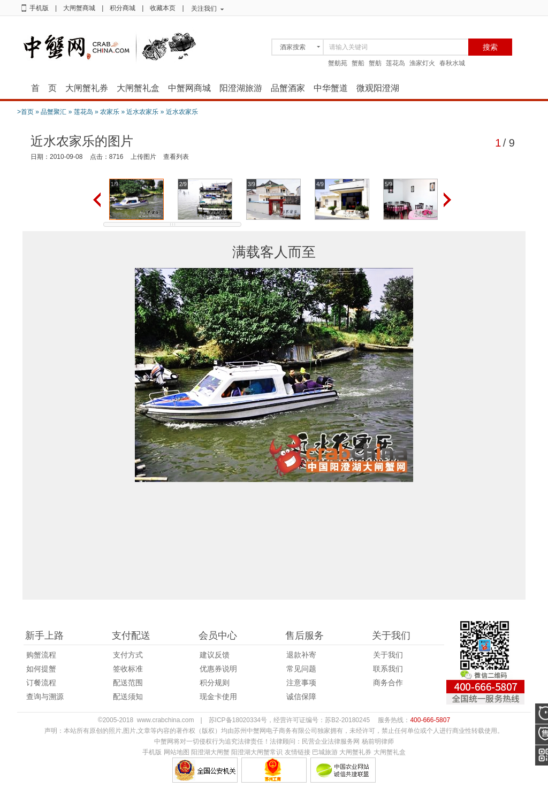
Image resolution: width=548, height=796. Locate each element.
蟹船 (358, 63)
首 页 (44, 88)
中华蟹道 (331, 88)
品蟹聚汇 (53, 112)
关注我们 (204, 8)
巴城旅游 (325, 752)
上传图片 (143, 156)
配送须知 (128, 696)
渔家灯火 (422, 63)
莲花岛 (395, 63)
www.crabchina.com (165, 720)
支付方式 (128, 654)
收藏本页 (163, 8)
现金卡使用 (218, 696)
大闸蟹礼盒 (138, 88)
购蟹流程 (41, 654)
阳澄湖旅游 (240, 88)
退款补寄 (301, 654)
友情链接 (297, 752)
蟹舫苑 (337, 63)
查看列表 (176, 156)
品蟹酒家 (288, 88)
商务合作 (388, 682)
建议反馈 (215, 654)
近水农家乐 (142, 112)
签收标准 (128, 668)
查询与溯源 (45, 696)
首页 (27, 112)
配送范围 (128, 682)
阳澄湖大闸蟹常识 (257, 752)
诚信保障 (301, 696)
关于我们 (388, 654)
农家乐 (109, 112)
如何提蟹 (41, 668)
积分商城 (122, 8)
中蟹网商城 (189, 88)
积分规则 (215, 682)
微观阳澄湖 (377, 88)
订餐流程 (41, 682)
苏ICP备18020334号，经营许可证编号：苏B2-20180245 (289, 720)
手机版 (39, 8)
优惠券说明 (218, 668)
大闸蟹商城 (79, 8)
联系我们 (388, 668)
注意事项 (301, 682)
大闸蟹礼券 (86, 88)
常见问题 (301, 668)
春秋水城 (452, 63)
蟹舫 (375, 63)
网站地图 (176, 752)
